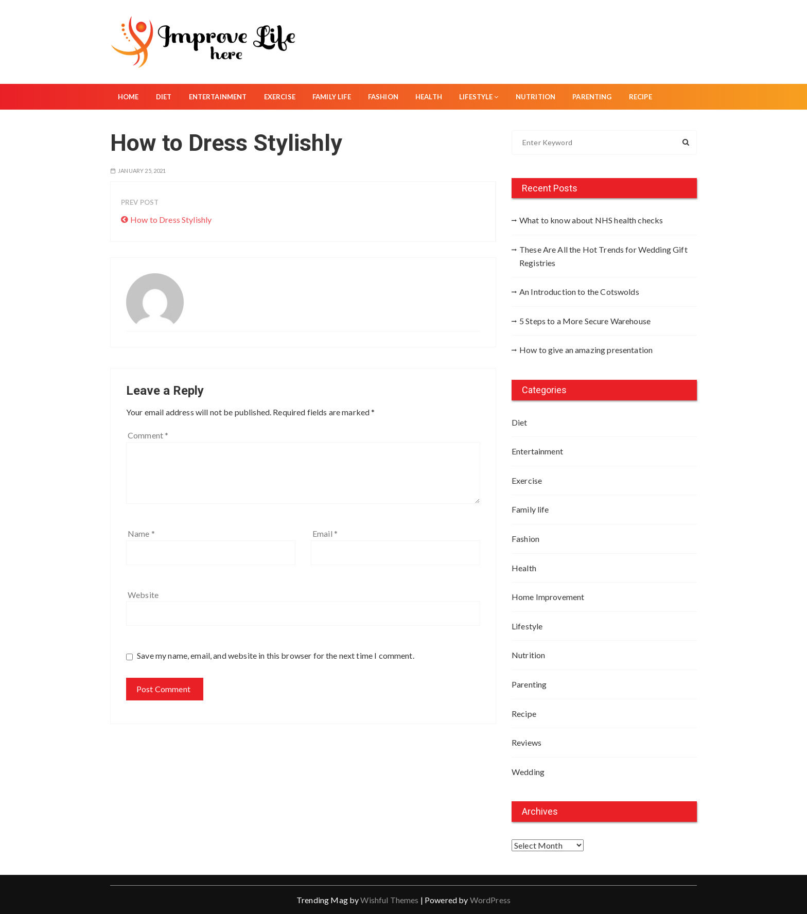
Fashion (383, 97)
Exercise (279, 97)
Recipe (640, 97)
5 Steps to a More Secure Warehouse (585, 321)
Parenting (591, 97)
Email (325, 533)
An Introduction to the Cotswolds (579, 291)
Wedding (528, 772)
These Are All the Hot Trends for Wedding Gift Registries (603, 256)
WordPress (490, 900)
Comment (148, 435)
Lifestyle (479, 97)
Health (428, 97)
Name (141, 533)
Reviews (526, 742)
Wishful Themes (389, 900)
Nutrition (535, 97)
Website (143, 595)
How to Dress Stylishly (171, 219)
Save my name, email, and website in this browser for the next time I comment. (275, 655)
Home (128, 97)
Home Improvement (548, 597)
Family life (331, 97)
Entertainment (218, 97)
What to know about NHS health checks (591, 220)
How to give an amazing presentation (586, 350)
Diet (164, 97)
